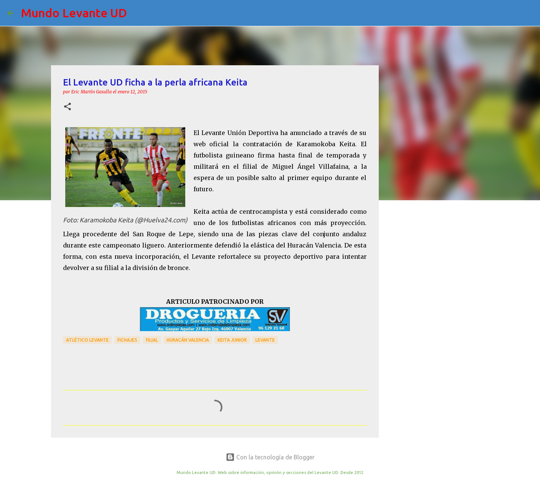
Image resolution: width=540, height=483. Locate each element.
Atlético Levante (87, 340)
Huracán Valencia (187, 340)
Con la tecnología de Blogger (270, 457)
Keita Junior (232, 340)
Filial (152, 340)
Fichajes (127, 340)
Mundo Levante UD (74, 13)
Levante (265, 340)
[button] (67, 107)
